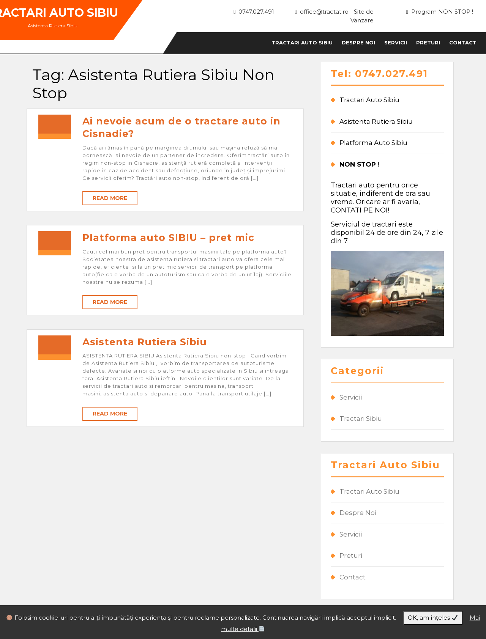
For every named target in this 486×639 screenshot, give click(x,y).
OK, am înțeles (433, 617)
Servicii (395, 42)
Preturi (428, 42)
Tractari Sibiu (360, 418)
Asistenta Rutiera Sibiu (144, 342)
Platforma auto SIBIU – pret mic (168, 237)
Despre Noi (358, 42)
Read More (110, 198)
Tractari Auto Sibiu (302, 42)
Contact (463, 42)
